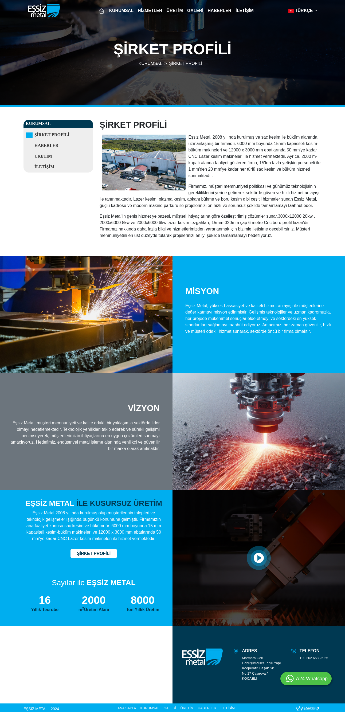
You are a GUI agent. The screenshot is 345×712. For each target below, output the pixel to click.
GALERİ (195, 10)
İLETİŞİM (245, 10)
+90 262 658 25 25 (314, 658)
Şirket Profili (51, 134)
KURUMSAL (121, 10)
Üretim (43, 156)
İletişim (44, 167)
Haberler (46, 145)
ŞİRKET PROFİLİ (185, 63)
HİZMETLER (150, 10)
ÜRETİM (175, 10)
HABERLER (219, 10)
